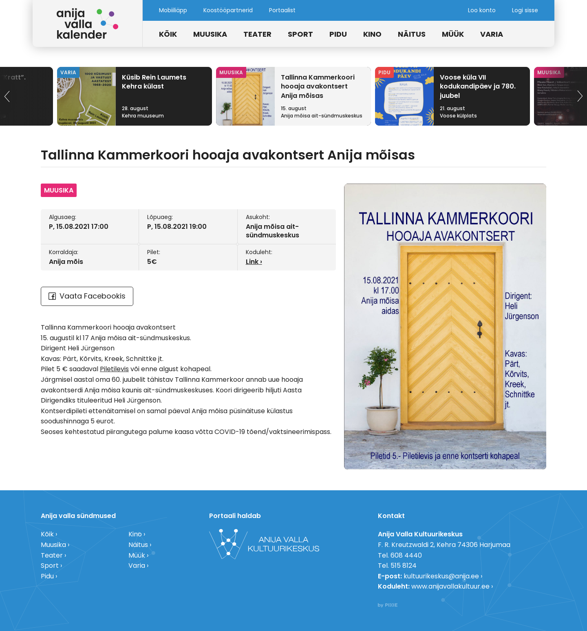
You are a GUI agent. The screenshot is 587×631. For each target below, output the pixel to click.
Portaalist (282, 10)
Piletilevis (114, 369)
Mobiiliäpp (173, 10)
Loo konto (482, 10)
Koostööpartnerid (228, 10)
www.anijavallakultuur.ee (450, 586)
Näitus (412, 34)
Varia (491, 34)
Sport (300, 34)
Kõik (168, 34)
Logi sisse (525, 10)
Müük (453, 34)
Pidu (338, 34)
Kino (372, 34)
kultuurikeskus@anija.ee (441, 576)
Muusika (210, 34)
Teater (257, 34)
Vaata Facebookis (87, 296)
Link (252, 261)
